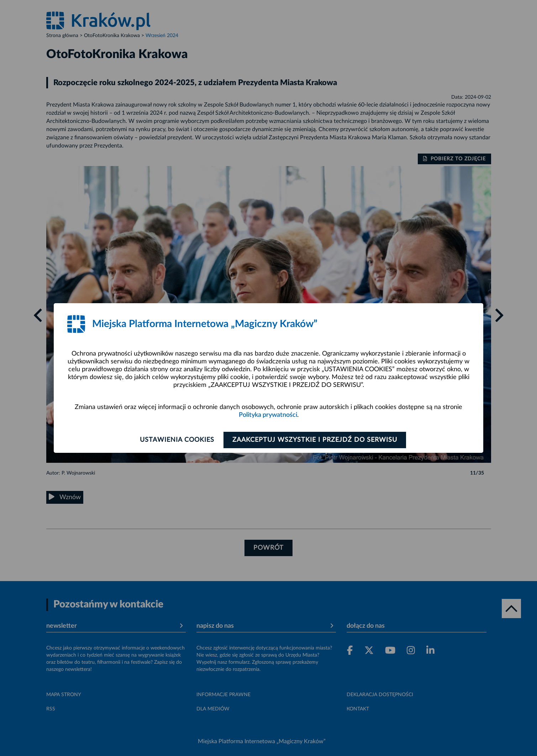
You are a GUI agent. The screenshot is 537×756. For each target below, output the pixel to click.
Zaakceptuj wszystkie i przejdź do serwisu (315, 440)
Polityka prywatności (268, 415)
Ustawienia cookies (176, 440)
